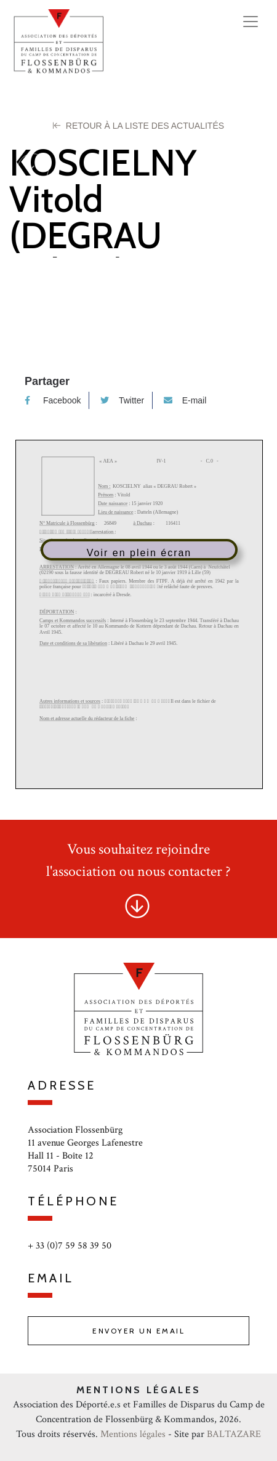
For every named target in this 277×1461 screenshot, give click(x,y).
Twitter (122, 400)
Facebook (53, 400)
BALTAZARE (234, 1434)
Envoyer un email (138, 1330)
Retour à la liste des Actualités (138, 126)
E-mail (185, 400)
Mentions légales (133, 1434)
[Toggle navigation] (250, 21)
